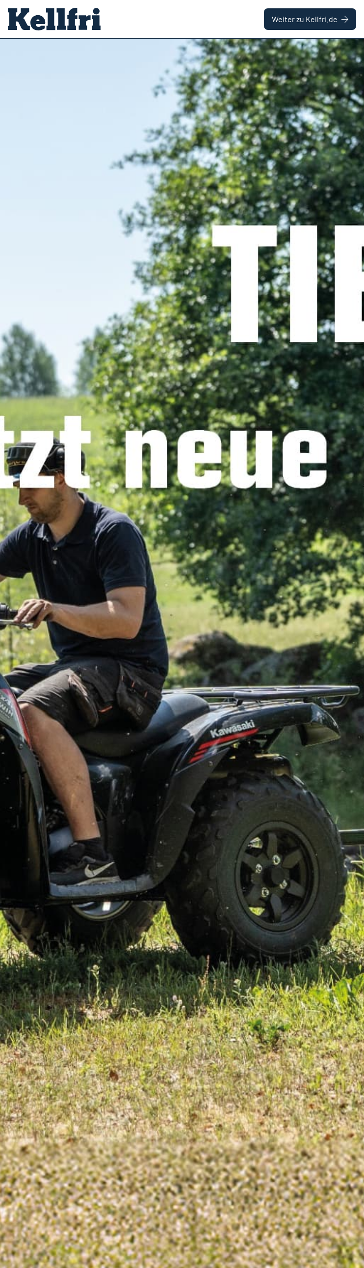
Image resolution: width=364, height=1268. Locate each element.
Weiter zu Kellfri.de (310, 19)
